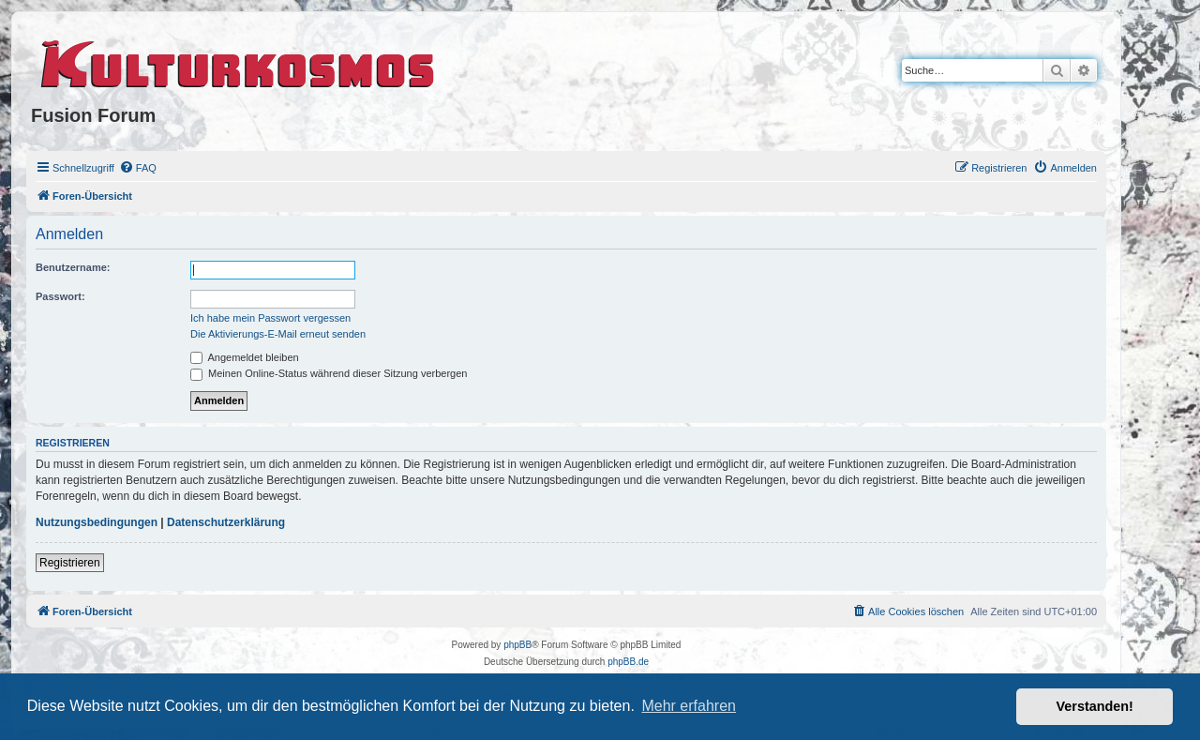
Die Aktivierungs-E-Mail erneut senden (278, 334)
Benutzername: (73, 267)
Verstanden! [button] (1095, 706)
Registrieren (69, 562)
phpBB (517, 645)
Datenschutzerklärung (226, 522)
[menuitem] (138, 168)
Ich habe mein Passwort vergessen (270, 318)
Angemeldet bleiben (244, 357)
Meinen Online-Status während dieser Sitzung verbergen (328, 373)
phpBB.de (628, 662)
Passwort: (60, 296)
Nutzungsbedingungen (97, 522)
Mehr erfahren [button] (688, 706)
